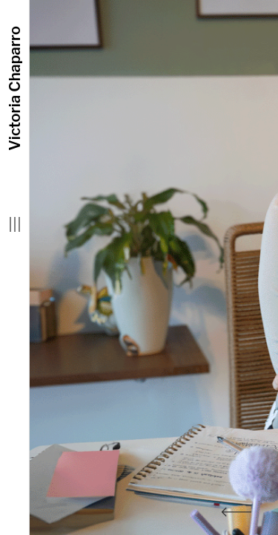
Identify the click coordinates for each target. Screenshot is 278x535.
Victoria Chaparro (14, 88)
